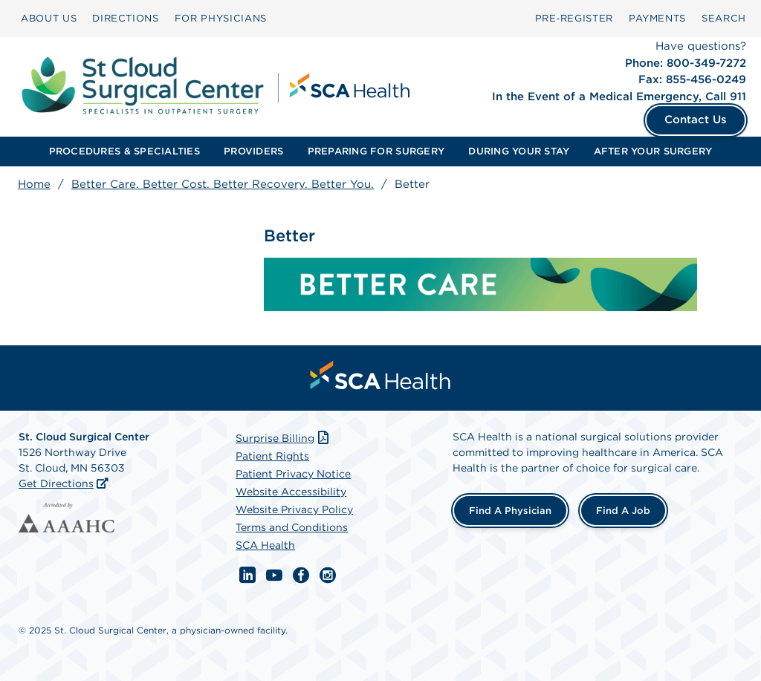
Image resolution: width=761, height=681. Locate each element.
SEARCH (724, 18)
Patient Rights (272, 456)
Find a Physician (510, 510)
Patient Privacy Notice (293, 474)
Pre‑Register (574, 18)
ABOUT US (49, 18)
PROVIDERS (253, 151)
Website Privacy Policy (294, 509)
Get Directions (56, 483)
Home (34, 184)
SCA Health (265, 545)
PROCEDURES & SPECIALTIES (124, 151)
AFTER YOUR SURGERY (653, 151)
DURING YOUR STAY (518, 151)
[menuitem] (48, 18)
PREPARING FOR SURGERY (376, 151)
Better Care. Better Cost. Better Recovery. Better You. (222, 184)
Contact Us (695, 119)
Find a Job (623, 510)
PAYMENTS (657, 18)
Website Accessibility (291, 492)
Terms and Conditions (292, 527)
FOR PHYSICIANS (221, 18)
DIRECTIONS (125, 18)
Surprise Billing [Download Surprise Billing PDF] (283, 438)
